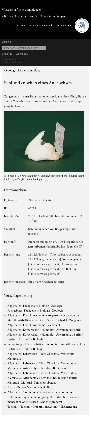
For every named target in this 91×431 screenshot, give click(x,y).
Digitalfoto (46, 387)
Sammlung (29, 392)
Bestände (7, 53)
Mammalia (14, 358)
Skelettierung (68, 406)
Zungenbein (76, 320)
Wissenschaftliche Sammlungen (21, 9)
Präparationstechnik (45, 406)
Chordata (53, 353)
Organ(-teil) (69, 315)
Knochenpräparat (51, 401)
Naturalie (60, 396)
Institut (12, 339)
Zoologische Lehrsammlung (23, 70)
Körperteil (53, 315)
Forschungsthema (34, 315)
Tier (42, 353)
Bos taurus (59, 368)
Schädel (40, 320)
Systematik (22, 53)
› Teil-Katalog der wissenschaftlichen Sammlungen (33, 16)
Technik (25, 406)
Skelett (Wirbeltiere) (20, 320)
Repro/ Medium (27, 387)
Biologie (44, 305)
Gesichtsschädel (57, 320)
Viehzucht (53, 324)
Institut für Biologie (31, 339)
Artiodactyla (31, 368)
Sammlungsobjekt (41, 396)
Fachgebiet (30, 305)
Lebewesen (30, 353)
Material (26, 382)
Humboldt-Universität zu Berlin (61, 329)
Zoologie (56, 305)
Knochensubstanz (45, 382)
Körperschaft (31, 329)
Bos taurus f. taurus (65, 377)
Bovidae (46, 368)
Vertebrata (67, 353)
